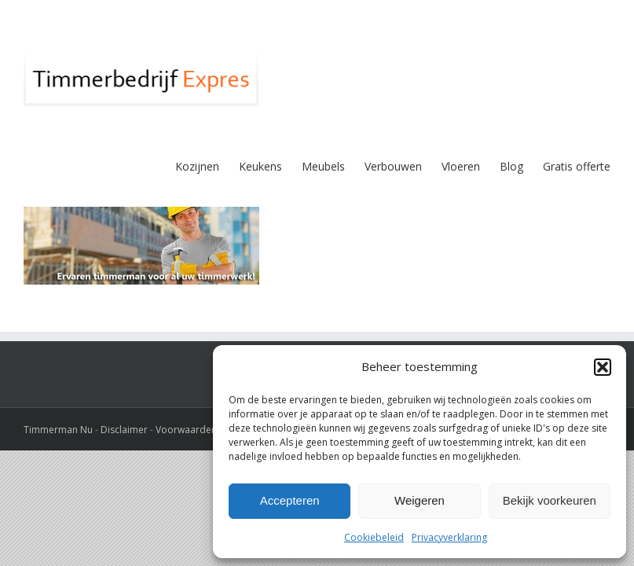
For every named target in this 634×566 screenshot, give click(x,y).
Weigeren (419, 500)
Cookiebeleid (374, 537)
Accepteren (290, 500)
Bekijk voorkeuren (549, 500)
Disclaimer (124, 429)
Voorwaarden (186, 429)
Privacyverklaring (449, 537)
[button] (602, 367)
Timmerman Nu (58, 429)
